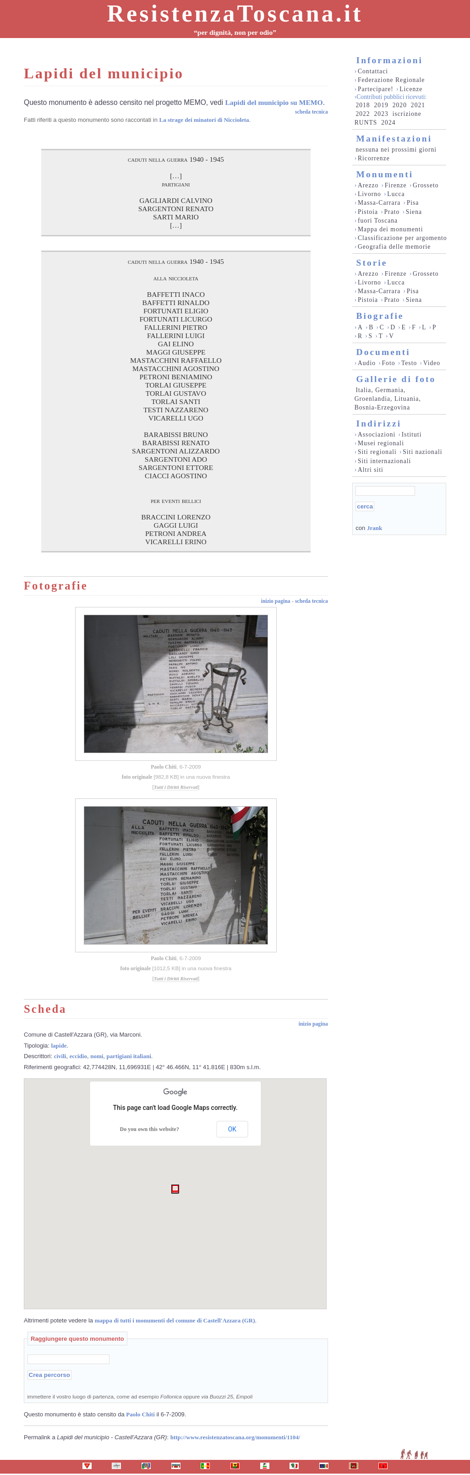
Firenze (396, 185)
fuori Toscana (378, 220)
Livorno (369, 194)
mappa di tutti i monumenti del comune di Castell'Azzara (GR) (175, 1320)
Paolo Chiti (163, 767)
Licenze (410, 89)
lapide (59, 1045)
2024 (388, 122)
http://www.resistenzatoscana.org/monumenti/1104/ (235, 1437)
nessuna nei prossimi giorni (396, 149)
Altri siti (370, 469)
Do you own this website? (149, 1129)
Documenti (383, 352)
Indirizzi (379, 423)
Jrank (374, 527)
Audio (367, 363)
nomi (96, 1056)
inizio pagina (275, 601)
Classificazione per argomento (402, 238)
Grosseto (426, 185)
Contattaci (373, 71)
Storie (372, 263)
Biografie (380, 316)
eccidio (78, 1056)
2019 (381, 105)
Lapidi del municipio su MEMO (273, 102)
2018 (362, 105)
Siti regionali (377, 451)
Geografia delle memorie (394, 246)
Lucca (395, 194)
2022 (362, 113)
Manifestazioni (394, 138)
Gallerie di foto (396, 379)
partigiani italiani (129, 1056)
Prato (392, 211)
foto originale (137, 777)
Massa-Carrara (379, 202)
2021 (418, 105)
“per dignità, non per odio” (235, 32)
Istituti (412, 434)
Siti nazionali (422, 451)
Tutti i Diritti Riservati (176, 787)
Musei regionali (381, 443)
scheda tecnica (311, 112)
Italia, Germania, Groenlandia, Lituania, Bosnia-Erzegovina (388, 399)
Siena (414, 211)
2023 (381, 113)
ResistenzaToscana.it (235, 13)
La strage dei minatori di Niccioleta (204, 119)
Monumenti (385, 174)
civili (60, 1056)
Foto (388, 363)
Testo (409, 363)
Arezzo (368, 185)
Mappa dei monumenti (390, 229)
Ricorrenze (374, 158)
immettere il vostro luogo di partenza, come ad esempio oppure (140, 1396)
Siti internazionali (384, 461)
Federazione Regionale (391, 79)
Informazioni (389, 60)
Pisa (413, 202)
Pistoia (368, 211)
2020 (400, 105)
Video (432, 363)
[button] (175, 1189)
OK (232, 1129)
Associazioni (376, 434)
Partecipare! (375, 89)
